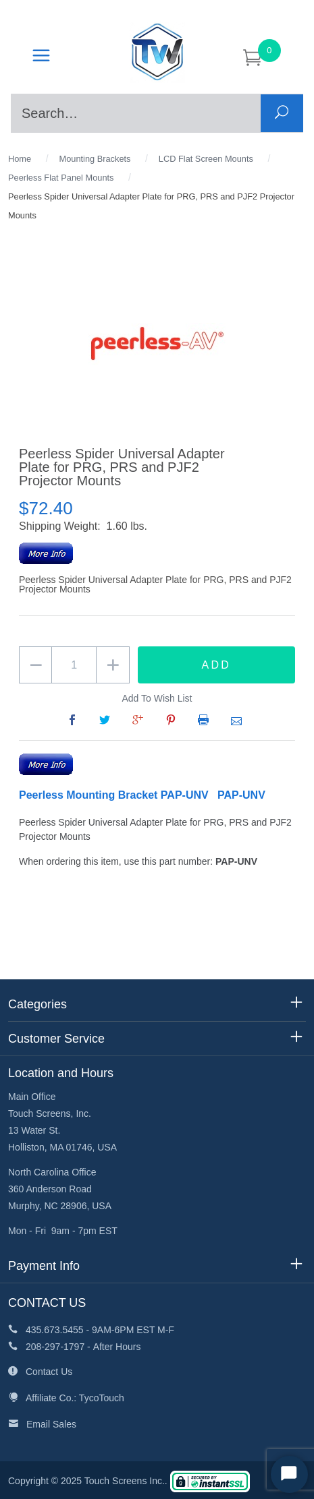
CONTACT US (47, 1303)
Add (216, 665)
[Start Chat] (289, 1474)
